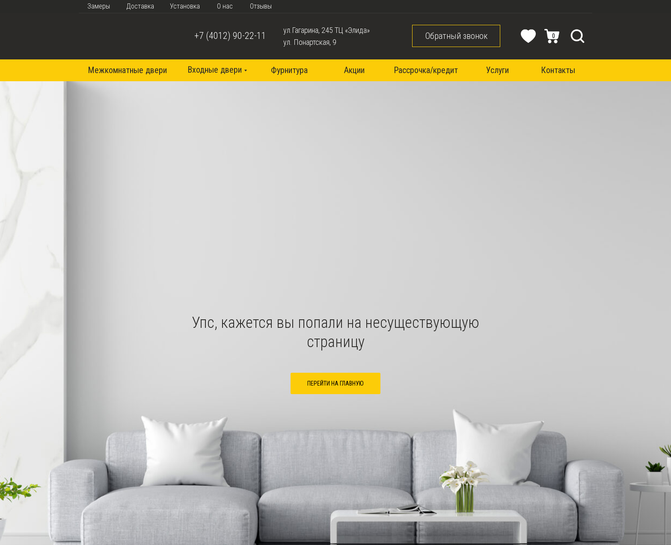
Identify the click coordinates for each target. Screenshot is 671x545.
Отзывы (261, 6)
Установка (185, 6)
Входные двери (214, 70)
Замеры (98, 6)
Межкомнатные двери (127, 70)
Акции (354, 70)
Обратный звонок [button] (456, 36)
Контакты (558, 70)
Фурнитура (289, 70)
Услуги (497, 70)
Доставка (140, 6)
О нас (225, 6)
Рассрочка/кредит (426, 70)
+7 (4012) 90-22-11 (230, 35)
